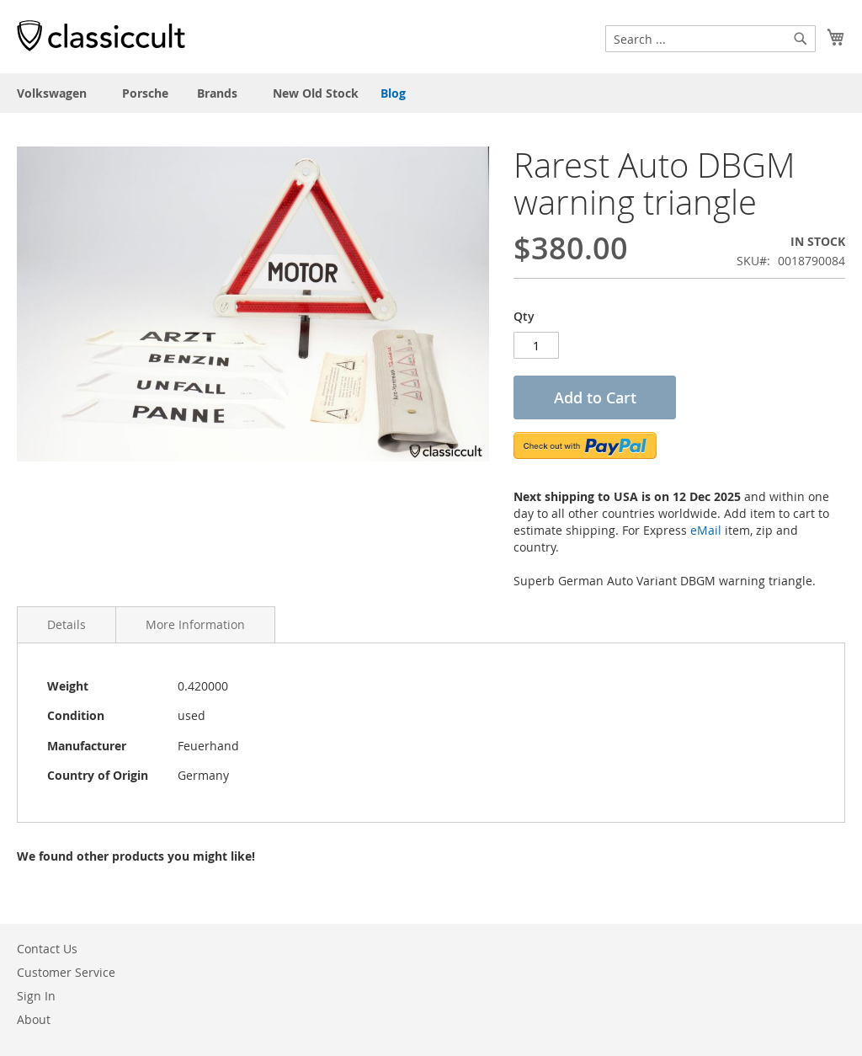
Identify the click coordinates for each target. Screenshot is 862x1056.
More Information (195, 624)
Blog (393, 93)
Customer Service (66, 972)
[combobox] (710, 38)
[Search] (800, 38)
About (34, 1019)
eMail (705, 530)
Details (66, 624)
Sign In (36, 996)
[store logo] (101, 35)
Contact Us (47, 949)
